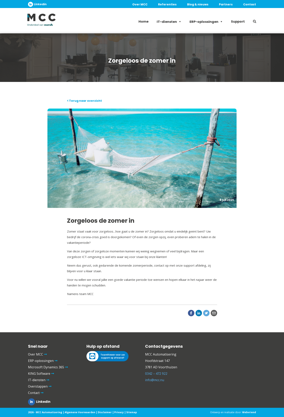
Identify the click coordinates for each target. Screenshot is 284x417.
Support (238, 21)
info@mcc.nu (154, 380)
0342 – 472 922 (156, 373)
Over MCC (140, 4)
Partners (226, 4)
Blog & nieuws (197, 4)
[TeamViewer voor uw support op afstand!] (107, 356)
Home (143, 21)
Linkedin (40, 4)
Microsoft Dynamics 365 (46, 367)
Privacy (119, 412)
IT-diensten (167, 21)
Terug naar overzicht (84, 101)
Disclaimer (105, 412)
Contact (249, 4)
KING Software (39, 373)
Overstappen (38, 386)
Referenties (167, 4)
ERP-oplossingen (204, 21)
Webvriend (249, 412)
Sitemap (131, 412)
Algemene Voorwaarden (80, 412)
